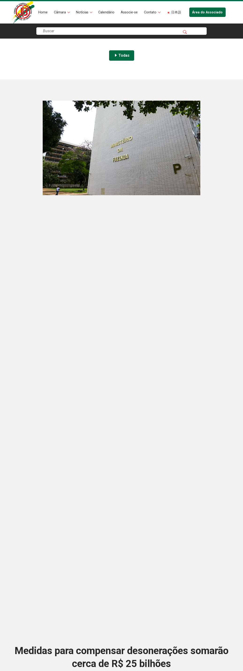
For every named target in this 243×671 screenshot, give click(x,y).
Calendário (106, 12)
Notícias (82, 12)
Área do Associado (207, 12)
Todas (121, 55)
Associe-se (129, 12)
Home (43, 12)
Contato (150, 12)
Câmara (60, 12)
